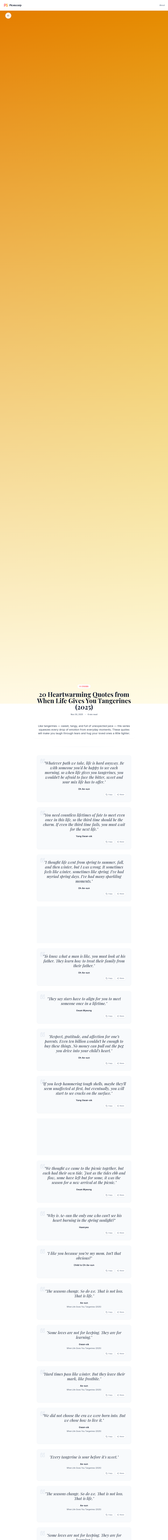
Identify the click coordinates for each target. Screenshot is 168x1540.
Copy (109, 795)
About (162, 5)
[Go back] (8, 16)
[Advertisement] (84, 924)
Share (120, 795)
